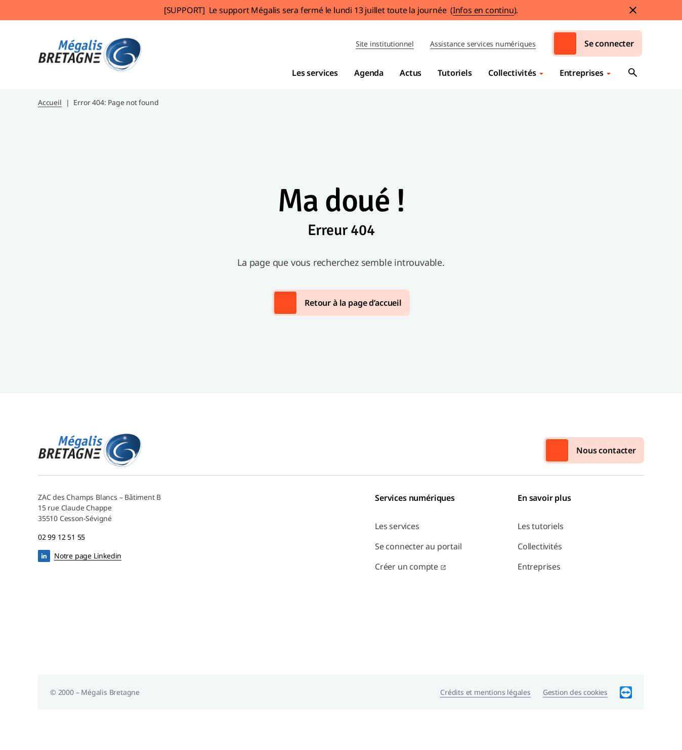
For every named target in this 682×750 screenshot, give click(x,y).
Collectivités (512, 72)
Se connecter (609, 43)
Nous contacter (606, 450)
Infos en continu (483, 10)
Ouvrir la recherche (633, 73)
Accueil (50, 102)
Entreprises (582, 72)
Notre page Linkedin (87, 555)
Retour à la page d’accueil (353, 302)
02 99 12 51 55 (61, 537)
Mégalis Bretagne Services (90, 54)
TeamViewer (626, 692)
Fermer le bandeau (633, 10)
